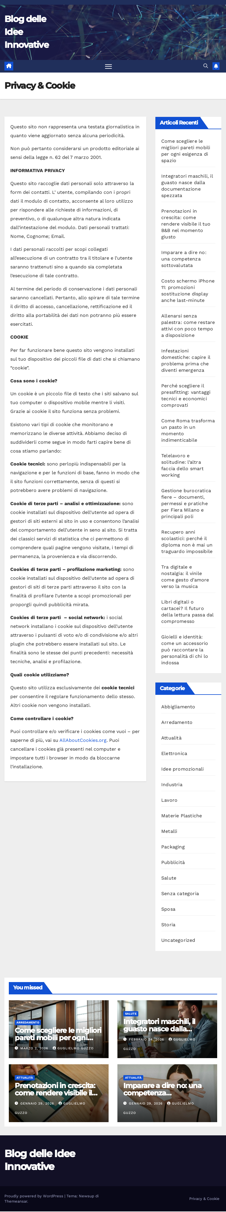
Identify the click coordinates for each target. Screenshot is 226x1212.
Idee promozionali (182, 769)
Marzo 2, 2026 (35, 1048)
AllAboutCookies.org (83, 741)
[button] (205, 66)
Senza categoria (180, 894)
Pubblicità (173, 863)
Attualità (171, 738)
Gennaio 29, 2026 (38, 1104)
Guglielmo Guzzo (73, 1048)
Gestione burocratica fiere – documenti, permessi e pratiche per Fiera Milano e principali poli (186, 504)
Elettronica (174, 754)
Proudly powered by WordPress (34, 1196)
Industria (171, 785)
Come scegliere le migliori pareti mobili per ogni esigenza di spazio (58, 1038)
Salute (168, 878)
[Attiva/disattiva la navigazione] (108, 66)
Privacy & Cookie (204, 1199)
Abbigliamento (178, 707)
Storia (168, 925)
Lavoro (169, 800)
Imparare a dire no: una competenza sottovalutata (184, 259)
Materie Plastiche (181, 816)
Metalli (169, 832)
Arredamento (176, 723)
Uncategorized (178, 941)
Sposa (168, 909)
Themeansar (15, 1202)
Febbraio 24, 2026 (147, 1040)
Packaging (173, 847)
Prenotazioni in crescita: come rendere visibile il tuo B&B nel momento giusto (186, 224)
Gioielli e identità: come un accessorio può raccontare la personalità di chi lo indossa (184, 650)
